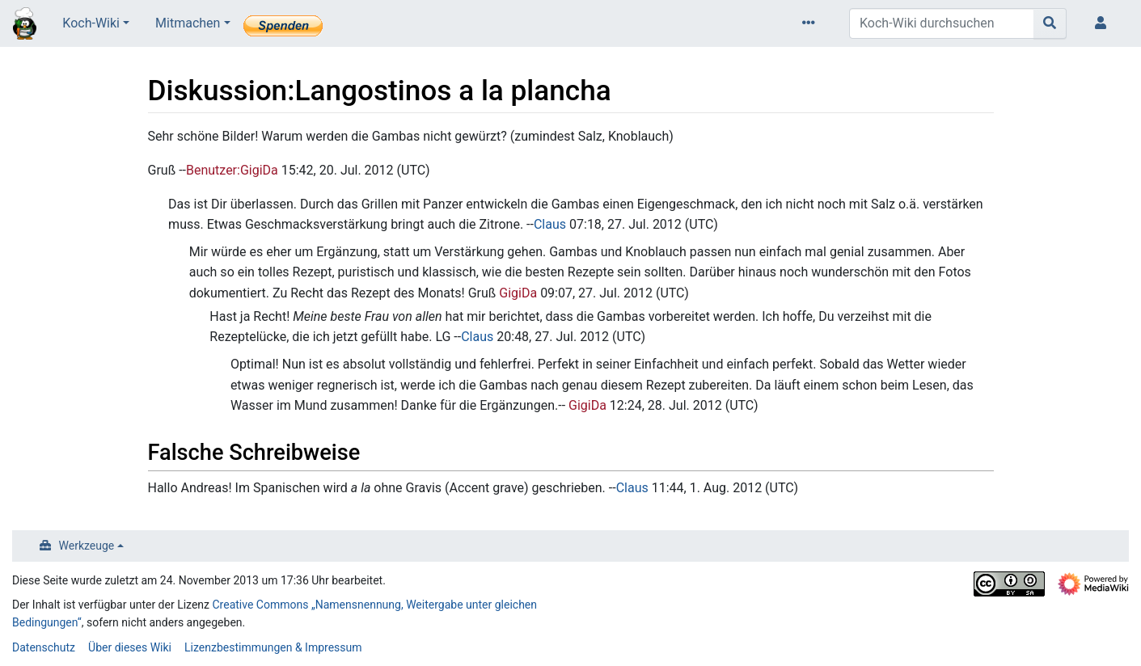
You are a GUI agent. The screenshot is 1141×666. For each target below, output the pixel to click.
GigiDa (518, 293)
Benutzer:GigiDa (232, 170)
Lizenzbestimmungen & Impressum (272, 647)
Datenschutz (43, 647)
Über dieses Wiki (129, 647)
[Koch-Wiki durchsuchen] (941, 23)
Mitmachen (187, 23)
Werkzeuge (87, 545)
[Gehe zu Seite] (1050, 23)
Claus (550, 224)
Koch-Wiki (91, 23)
